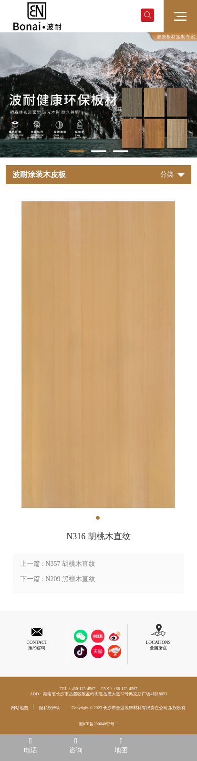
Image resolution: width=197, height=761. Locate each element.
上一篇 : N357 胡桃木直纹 (57, 563)
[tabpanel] (98, 95)
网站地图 (19, 707)
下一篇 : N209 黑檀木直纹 (57, 579)
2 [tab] (98, 151)
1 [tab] (76, 151)
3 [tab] (120, 151)
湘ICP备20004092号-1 (98, 723)
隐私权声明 (50, 707)
